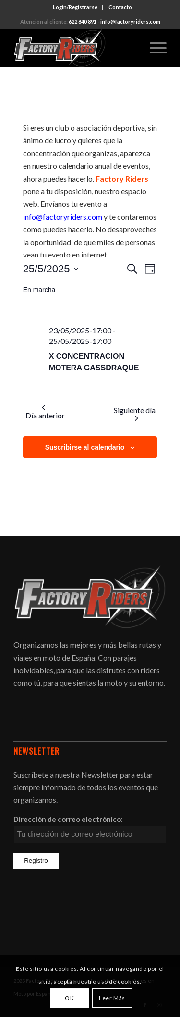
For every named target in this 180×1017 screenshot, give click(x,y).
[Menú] (153, 47)
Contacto (120, 7)
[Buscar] (130, 47)
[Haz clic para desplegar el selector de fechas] (50, 269)
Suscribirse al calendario (85, 447)
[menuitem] (75, 7)
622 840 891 (82, 21)
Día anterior (45, 412)
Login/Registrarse (75, 7)
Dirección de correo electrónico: (68, 819)
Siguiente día (135, 413)
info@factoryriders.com (130, 21)
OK (69, 998)
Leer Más (112, 998)
